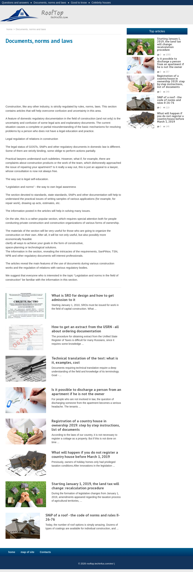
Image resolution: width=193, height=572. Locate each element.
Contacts (45, 552)
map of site (27, 552)
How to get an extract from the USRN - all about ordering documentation (85, 328)
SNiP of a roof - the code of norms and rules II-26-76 (82, 517)
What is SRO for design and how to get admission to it (83, 297)
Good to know (79, 2)
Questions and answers (15, 2)
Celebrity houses (101, 2)
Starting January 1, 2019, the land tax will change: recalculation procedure (85, 485)
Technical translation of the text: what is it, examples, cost (85, 360)
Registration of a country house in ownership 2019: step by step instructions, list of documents (86, 425)
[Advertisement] (63, 75)
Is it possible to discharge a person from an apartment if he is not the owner (86, 391)
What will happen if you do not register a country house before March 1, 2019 (85, 454)
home (11, 552)
